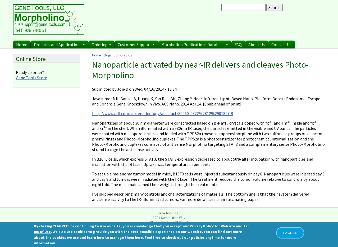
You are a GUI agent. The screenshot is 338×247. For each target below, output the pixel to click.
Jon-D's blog (123, 55)
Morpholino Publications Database (194, 44)
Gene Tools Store (31, 77)
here (139, 237)
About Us (256, 44)
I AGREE (290, 233)
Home (21, 44)
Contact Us (281, 44)
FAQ (238, 44)
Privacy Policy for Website (212, 226)
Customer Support (136, 44)
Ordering (101, 44)
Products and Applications (59, 44)
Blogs (107, 55)
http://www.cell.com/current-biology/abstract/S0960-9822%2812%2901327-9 (162, 113)
